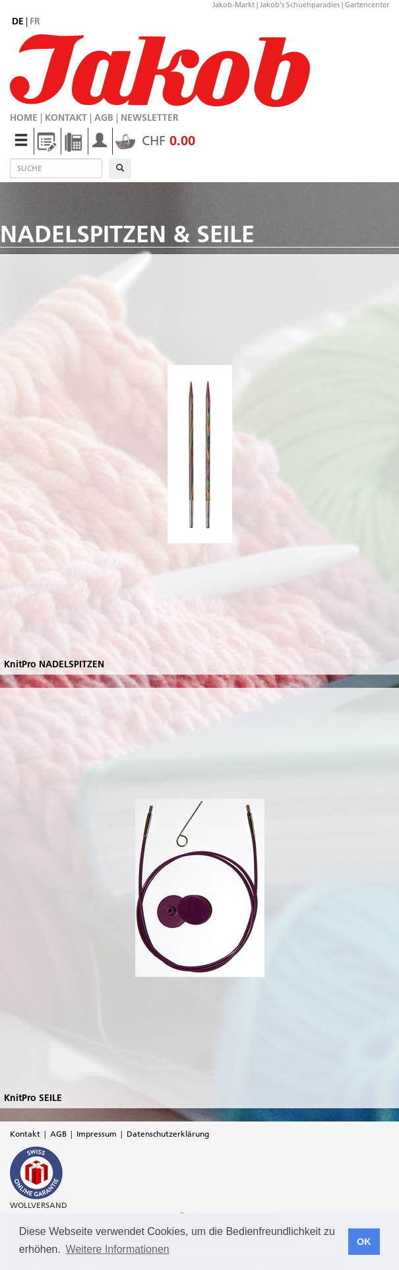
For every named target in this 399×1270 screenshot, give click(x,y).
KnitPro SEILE (33, 1098)
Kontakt (66, 117)
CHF (155, 141)
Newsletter (150, 117)
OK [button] (364, 1241)
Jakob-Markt (233, 4)
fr (35, 21)
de (18, 21)
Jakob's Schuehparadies (300, 4)
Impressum (97, 1134)
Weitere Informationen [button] (117, 1249)
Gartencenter (367, 4)
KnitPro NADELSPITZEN (54, 664)
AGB (103, 117)
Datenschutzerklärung (168, 1134)
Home (24, 117)
